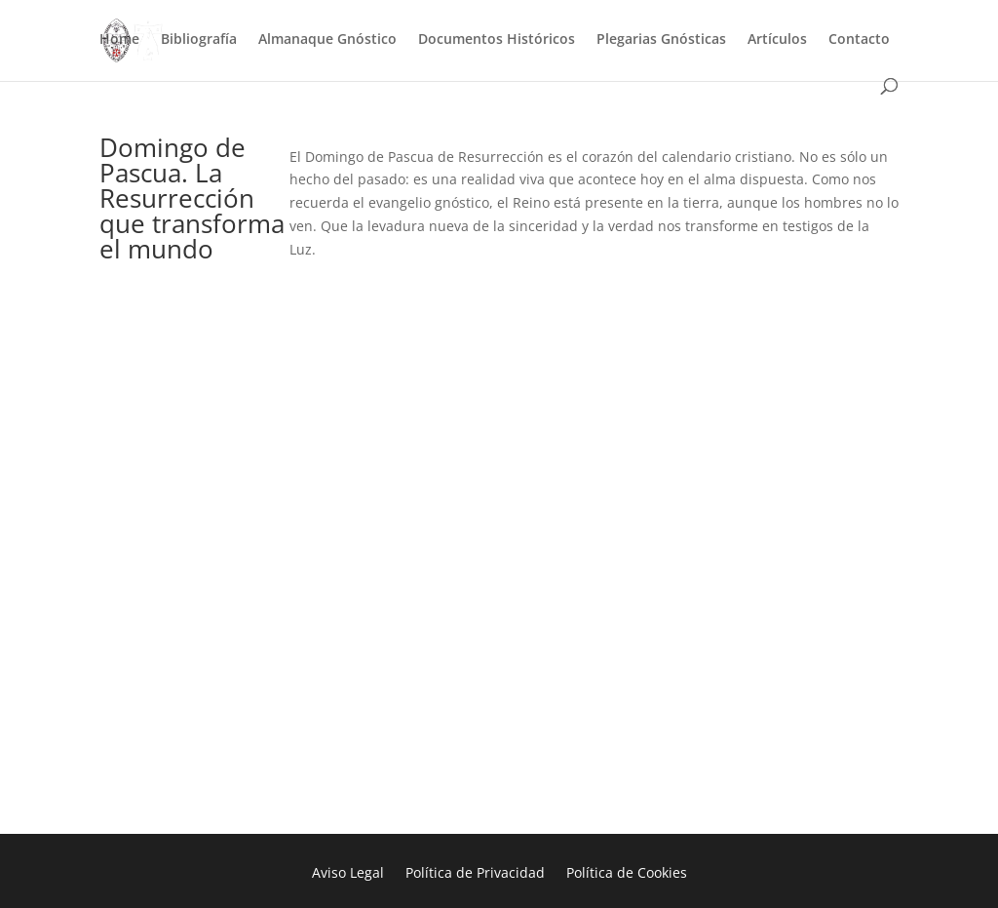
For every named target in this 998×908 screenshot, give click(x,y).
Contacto (859, 40)
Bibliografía (199, 40)
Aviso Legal (348, 874)
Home (119, 40)
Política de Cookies (626, 874)
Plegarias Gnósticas (661, 40)
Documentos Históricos (496, 40)
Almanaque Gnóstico (327, 40)
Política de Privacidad (475, 874)
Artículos (777, 40)
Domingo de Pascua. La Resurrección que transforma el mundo (192, 198)
